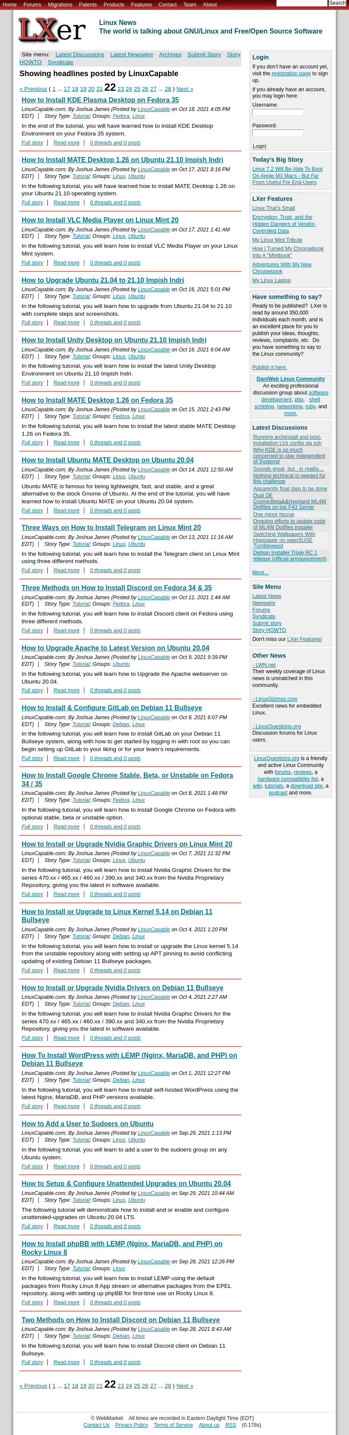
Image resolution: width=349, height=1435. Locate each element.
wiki (257, 786)
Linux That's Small (273, 208)
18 (75, 89)
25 (137, 89)
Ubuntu (136, 176)
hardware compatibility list (288, 779)
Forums (32, 5)
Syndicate (263, 616)
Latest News (266, 596)
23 (120, 89)
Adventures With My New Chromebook (281, 268)
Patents (88, 5)
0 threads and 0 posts (115, 143)
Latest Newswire (131, 54)
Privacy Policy (131, 1425)
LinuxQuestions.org (276, 758)
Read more (66, 143)
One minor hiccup (273, 514)
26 (145, 89)
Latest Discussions (80, 54)
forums (282, 772)
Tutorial (81, 116)
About (210, 5)
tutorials (274, 786)
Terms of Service (173, 1425)
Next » (184, 89)
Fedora (121, 116)
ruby (310, 406)
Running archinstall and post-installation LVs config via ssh (287, 440)
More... (260, 573)
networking (290, 406)
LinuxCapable (154, 109)
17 (67, 89)
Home (10, 5)
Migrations (60, 5)
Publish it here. (269, 367)
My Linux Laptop (271, 280)
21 (99, 89)
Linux (138, 116)
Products (114, 5)
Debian (121, 724)
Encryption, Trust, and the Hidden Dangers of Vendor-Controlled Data (284, 224)
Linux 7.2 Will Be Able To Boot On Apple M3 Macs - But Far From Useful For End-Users (287, 176)
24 (129, 89)
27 (153, 89)
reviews (303, 772)
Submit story (266, 623)
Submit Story (204, 54)
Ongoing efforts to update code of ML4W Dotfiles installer (289, 524)
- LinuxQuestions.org (276, 727)
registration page (291, 74)
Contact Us (96, 1425)
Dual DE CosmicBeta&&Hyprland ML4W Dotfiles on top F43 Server (289, 501)
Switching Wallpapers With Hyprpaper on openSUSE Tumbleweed (284, 540)
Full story (32, 143)
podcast (278, 793)
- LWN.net (263, 665)
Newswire (263, 603)
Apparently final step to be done (290, 489)
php (298, 400)
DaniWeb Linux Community (290, 379)
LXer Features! (304, 639)
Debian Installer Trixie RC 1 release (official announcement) (289, 555)
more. (290, 413)
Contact (167, 5)
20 (91, 89)
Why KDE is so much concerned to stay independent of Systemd (289, 456)
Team (189, 5)
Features (141, 5)
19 (83, 89)
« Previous (33, 89)
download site (306, 786)
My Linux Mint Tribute (277, 240)
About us (209, 1425)
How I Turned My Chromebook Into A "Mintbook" (288, 252)
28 (168, 89)
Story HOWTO (269, 630)
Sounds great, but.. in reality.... (288, 469)
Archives (170, 54)
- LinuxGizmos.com (274, 699)
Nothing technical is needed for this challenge (289, 478)
